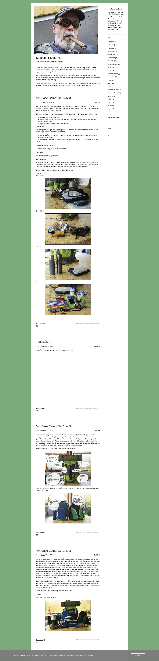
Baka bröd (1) (112, 45)
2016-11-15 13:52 (49, 555)
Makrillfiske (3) (112, 106)
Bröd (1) (110, 86)
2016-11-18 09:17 (49, 430)
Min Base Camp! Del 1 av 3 (53, 550)
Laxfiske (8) (111, 96)
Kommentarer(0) (40, 323)
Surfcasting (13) (112, 77)
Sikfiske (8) (111, 70)
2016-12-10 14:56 (49, 102)
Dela (37, 326)
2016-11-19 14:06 (49, 346)
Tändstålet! (43, 341)
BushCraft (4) (112, 48)
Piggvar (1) (111, 109)
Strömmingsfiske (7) (114, 74)
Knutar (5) (111, 102)
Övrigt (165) (111, 83)
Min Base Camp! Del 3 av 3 (53, 98)
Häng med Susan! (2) (114, 93)
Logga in (110, 128)
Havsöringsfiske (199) (114, 64)
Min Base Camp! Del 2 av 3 (53, 426)
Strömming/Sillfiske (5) (114, 90)
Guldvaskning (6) (113, 58)
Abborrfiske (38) (112, 42)
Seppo (43, 102)
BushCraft (97, 102)
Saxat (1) (110, 80)
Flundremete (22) (113, 51)
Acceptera (138, 655)
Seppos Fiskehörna (48, 57)
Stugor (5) (111, 99)
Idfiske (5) (111, 67)
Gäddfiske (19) (112, 61)
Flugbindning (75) (113, 54)
